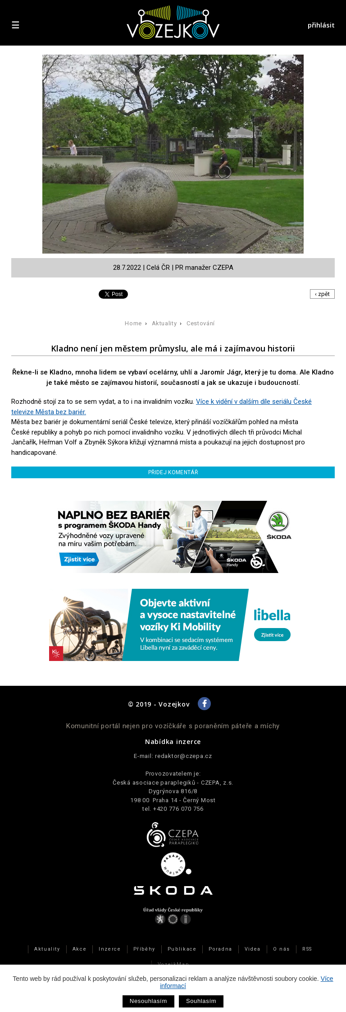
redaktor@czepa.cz (183, 756)
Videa (253, 949)
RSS (307, 949)
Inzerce (110, 949)
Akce (79, 949)
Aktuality (164, 323)
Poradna (220, 949)
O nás (281, 949)
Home (133, 323)
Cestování (201, 323)
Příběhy (144, 949)
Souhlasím (201, 1001)
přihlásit (321, 24)
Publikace (182, 949)
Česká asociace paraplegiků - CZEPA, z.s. (173, 782)
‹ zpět (322, 294)
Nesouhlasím (148, 1001)
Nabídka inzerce (173, 741)
